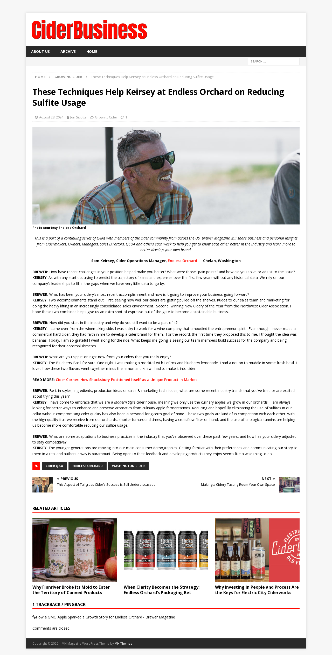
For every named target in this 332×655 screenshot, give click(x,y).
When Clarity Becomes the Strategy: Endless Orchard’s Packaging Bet (161, 589)
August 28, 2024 (51, 117)
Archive (68, 51)
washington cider (128, 466)
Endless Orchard (182, 260)
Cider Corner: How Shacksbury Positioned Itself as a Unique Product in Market (126, 379)
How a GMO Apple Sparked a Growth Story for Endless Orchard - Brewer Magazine (105, 617)
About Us (40, 51)
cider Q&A (54, 466)
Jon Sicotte (78, 117)
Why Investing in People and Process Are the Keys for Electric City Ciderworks (257, 589)
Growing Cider (106, 117)
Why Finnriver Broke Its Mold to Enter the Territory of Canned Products (71, 589)
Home (91, 51)
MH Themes (123, 643)
